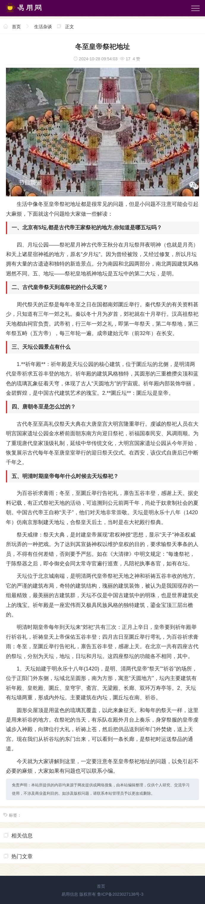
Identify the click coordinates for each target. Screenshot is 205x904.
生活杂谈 (43, 26)
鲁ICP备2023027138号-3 (120, 894)
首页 (16, 26)
